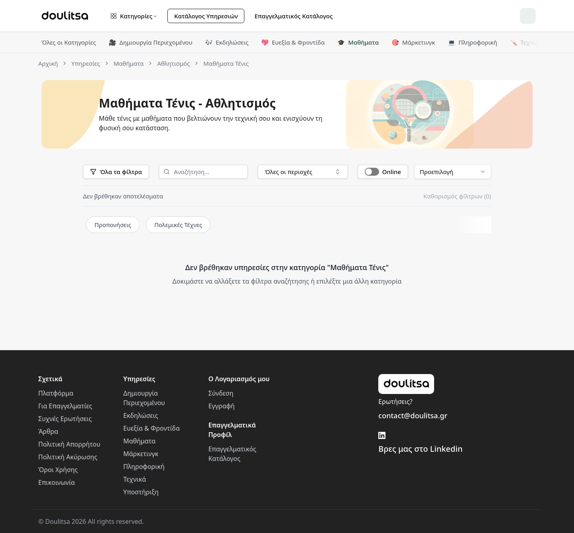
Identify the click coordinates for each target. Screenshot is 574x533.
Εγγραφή (221, 406)
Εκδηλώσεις (227, 42)
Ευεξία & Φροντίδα (292, 42)
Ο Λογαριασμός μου (239, 378)
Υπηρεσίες (139, 378)
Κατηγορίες (133, 16)
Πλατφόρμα (55, 393)
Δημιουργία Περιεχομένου (151, 42)
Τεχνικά (526, 42)
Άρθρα (48, 431)
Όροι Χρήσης (58, 469)
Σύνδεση (221, 393)
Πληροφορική (472, 42)
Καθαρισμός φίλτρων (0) (457, 196)
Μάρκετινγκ (413, 42)
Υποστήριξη (141, 492)
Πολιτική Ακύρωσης (67, 457)
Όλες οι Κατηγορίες (68, 42)
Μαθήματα (358, 42)
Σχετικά (50, 378)
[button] (383, 172)
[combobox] (303, 172)
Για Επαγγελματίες (65, 406)
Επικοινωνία (56, 482)
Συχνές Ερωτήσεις (65, 418)
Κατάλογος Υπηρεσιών (206, 16)
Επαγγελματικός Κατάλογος (293, 16)
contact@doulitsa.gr (412, 415)
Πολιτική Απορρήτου (69, 444)
